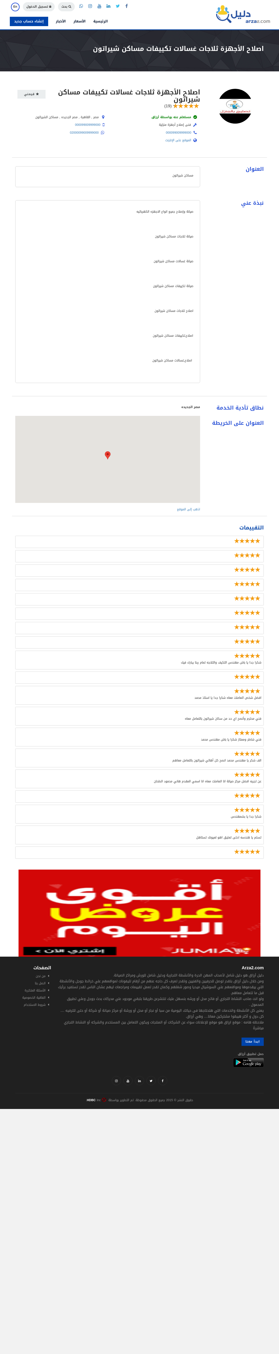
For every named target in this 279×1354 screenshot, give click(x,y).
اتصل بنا (40, 983)
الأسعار (79, 21)
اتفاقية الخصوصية (34, 998)
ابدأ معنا (252, 1042)
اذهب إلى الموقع (188, 509)
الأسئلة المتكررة (35, 990)
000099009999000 (87, 125)
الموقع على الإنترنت (181, 140)
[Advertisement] (131, 1139)
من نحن (41, 976)
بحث (66, 7)
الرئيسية (100, 21)
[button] (108, 455)
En (15, 7)
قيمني (31, 94)
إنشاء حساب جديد (29, 21)
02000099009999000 (84, 133)
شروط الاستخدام (35, 1005)
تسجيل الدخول (38, 7)
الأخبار (61, 21)
